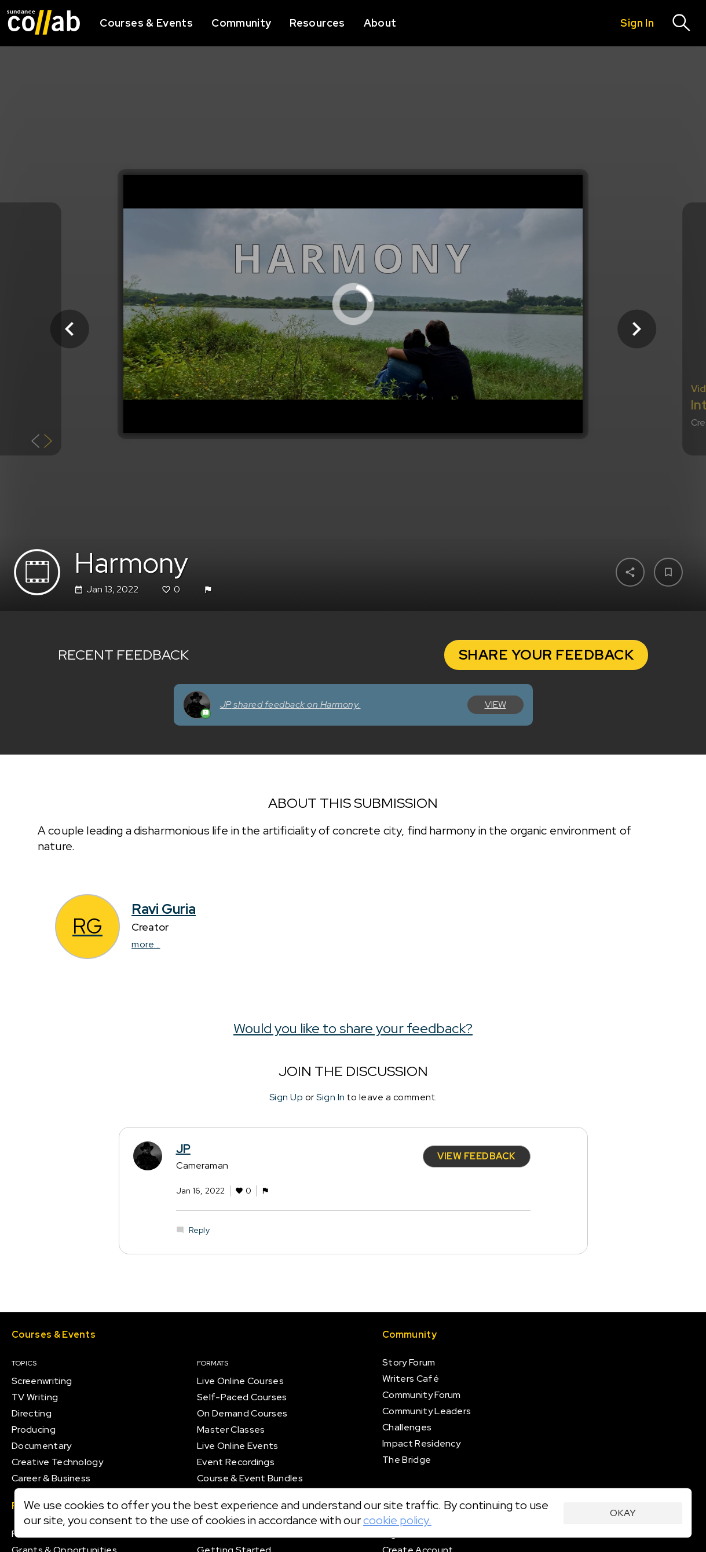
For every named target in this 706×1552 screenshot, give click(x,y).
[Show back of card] (42, 442)
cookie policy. (397, 1520)
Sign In (330, 1097)
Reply (199, 1230)
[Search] (681, 23)
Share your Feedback (546, 655)
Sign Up (286, 1097)
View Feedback (476, 1156)
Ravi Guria (163, 909)
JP (183, 1148)
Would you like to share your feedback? (353, 1028)
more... (145, 945)
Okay (623, 1513)
